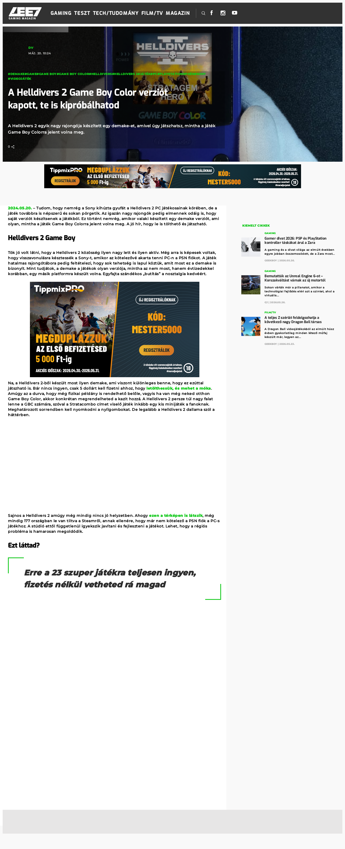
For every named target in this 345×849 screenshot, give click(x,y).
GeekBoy (271, 260)
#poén (189, 74)
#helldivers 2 (125, 74)
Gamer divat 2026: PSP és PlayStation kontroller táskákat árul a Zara (295, 240)
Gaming (61, 13)
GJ (266, 302)
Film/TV (152, 13)
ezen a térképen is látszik (176, 515)
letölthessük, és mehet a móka (178, 388)
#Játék (144, 74)
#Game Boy (47, 74)
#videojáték (19, 79)
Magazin (178, 13)
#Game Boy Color (73, 74)
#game (31, 74)
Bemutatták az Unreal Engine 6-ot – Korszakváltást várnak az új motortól (295, 278)
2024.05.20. (20, 208)
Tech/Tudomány (116, 13)
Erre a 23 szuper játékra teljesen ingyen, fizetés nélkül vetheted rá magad (100, 585)
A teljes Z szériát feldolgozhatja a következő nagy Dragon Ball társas (293, 319)
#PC (153, 74)
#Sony (200, 74)
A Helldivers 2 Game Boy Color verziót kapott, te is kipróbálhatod (93, 99)
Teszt (82, 13)
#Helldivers (100, 74)
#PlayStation (170, 74)
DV (30, 48)
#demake (16, 74)
